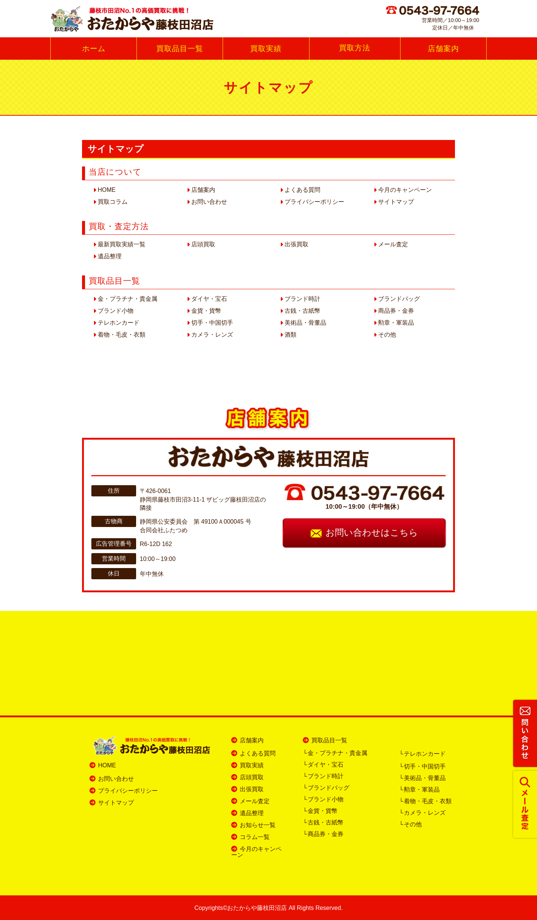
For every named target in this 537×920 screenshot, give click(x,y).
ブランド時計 (302, 299)
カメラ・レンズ (212, 334)
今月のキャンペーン (405, 190)
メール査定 (393, 244)
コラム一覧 (255, 837)
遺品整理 (110, 256)
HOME (107, 190)
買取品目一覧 (179, 48)
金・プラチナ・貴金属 (127, 299)
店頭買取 (203, 244)
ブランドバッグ (399, 299)
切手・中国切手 (212, 322)
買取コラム (113, 202)
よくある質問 (302, 190)
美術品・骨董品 (305, 322)
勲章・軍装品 (396, 322)
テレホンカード (118, 322)
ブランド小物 (116, 311)
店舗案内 (443, 48)
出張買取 (296, 244)
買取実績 (266, 48)
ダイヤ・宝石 (209, 299)
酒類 (290, 334)
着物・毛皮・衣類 (121, 334)
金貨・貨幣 (206, 311)
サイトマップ (396, 202)
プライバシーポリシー (314, 202)
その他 (387, 334)
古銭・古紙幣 (302, 311)
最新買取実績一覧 (121, 244)
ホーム (94, 48)
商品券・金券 (396, 311)
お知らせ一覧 (258, 825)
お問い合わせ (209, 202)
